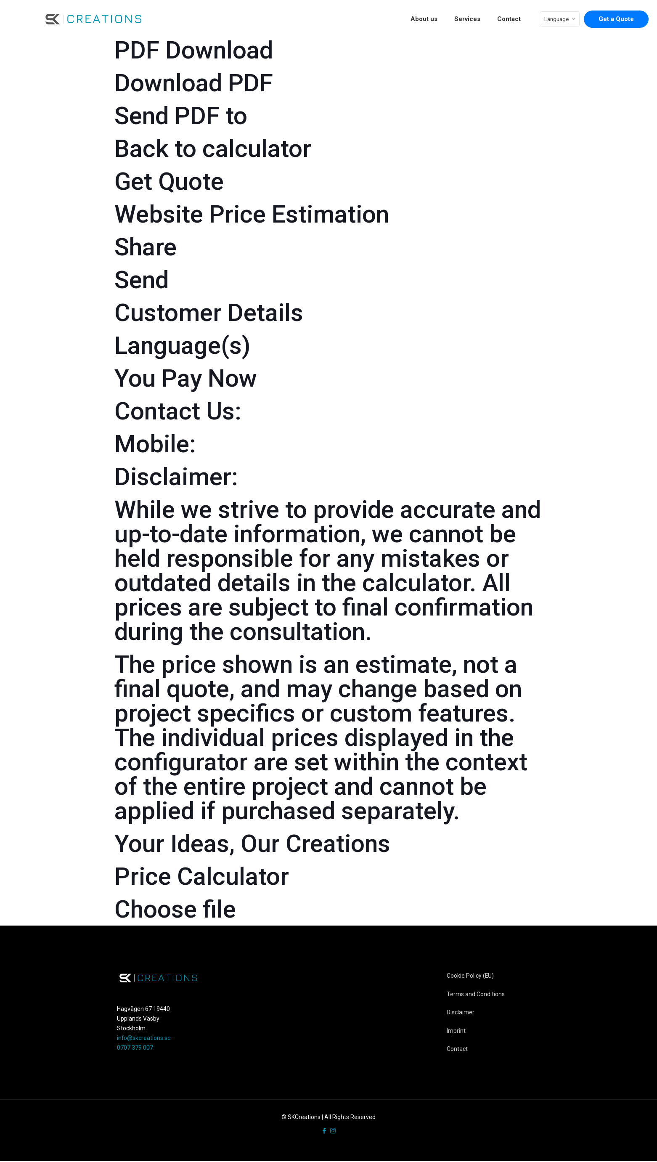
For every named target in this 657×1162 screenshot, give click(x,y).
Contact (457, 1049)
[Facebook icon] (324, 1131)
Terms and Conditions (476, 994)
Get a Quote (616, 19)
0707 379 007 (135, 1047)
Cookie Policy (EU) (470, 975)
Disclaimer (460, 1012)
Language (560, 19)
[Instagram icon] (333, 1131)
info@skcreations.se (144, 1038)
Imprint (456, 1031)
